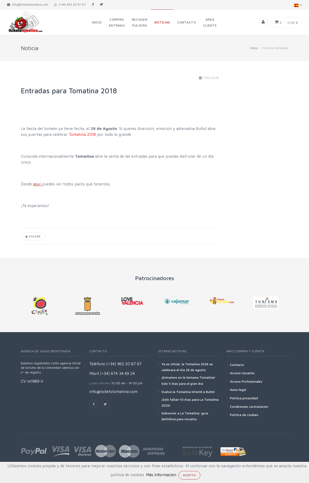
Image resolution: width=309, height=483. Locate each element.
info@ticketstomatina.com (113, 391)
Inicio (254, 48)
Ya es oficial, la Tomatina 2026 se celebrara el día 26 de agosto (187, 367)
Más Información (161, 474)
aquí (37, 184)
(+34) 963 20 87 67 (70, 4)
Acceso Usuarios (242, 373)
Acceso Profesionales (246, 381)
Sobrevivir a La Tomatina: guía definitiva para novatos (184, 416)
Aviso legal (238, 390)
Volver (33, 236)
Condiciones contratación (249, 406)
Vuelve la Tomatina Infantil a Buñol (187, 392)
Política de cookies (244, 415)
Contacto (237, 365)
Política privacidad (244, 398)
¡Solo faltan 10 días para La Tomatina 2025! (190, 402)
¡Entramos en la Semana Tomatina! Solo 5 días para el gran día (188, 380)
